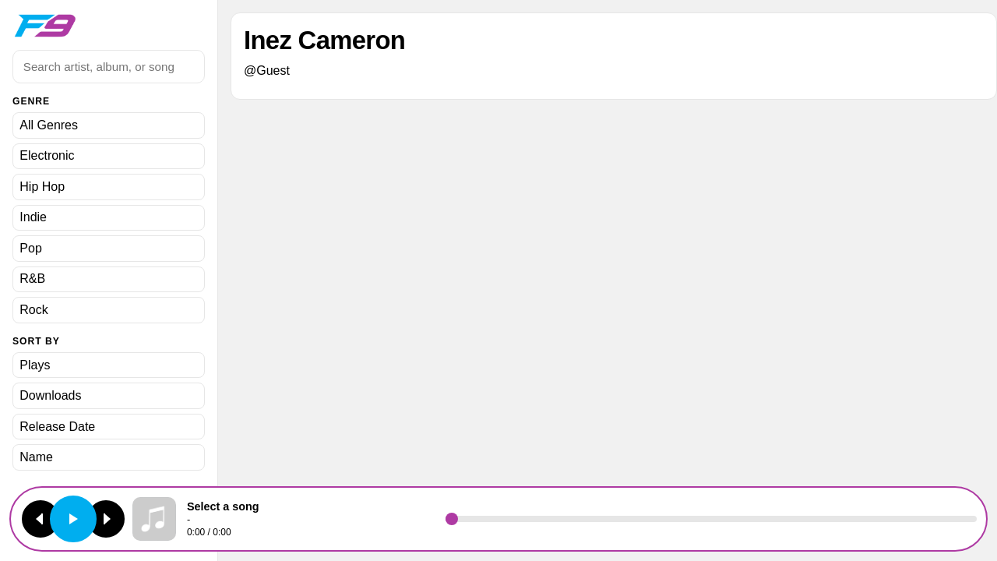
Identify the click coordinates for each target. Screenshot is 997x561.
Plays (34, 365)
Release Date (57, 426)
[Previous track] (40, 519)
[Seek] (711, 519)
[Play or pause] (73, 519)
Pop (30, 248)
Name (36, 457)
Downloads (50, 395)
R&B (32, 278)
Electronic (46, 155)
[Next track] (106, 519)
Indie (33, 217)
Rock (33, 309)
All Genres (48, 125)
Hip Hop (42, 186)
